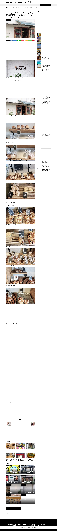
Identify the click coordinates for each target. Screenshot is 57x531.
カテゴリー (29, 527)
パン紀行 (24, 465)
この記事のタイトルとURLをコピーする (21, 43)
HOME (22, 527)
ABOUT (25, 527)
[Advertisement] (20, 52)
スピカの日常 (8, 465)
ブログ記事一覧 (34, 527)
